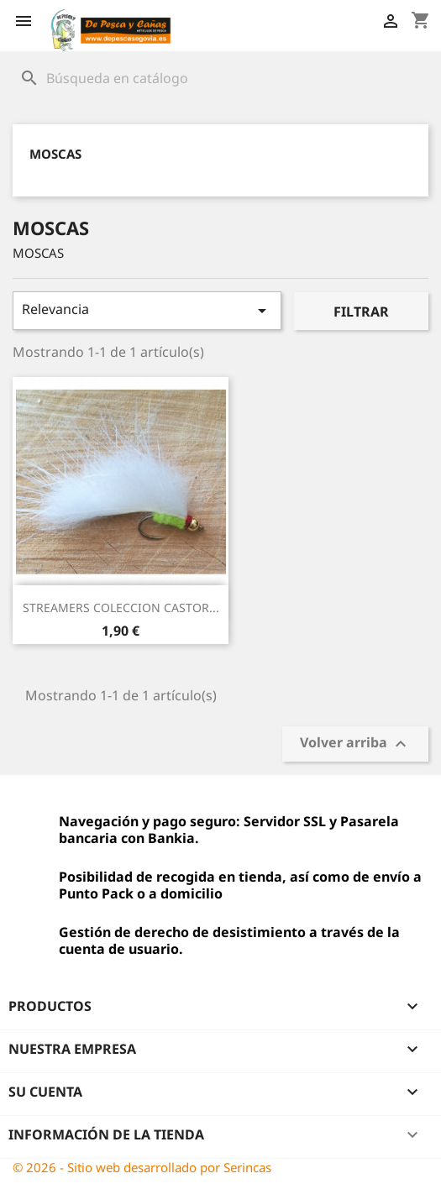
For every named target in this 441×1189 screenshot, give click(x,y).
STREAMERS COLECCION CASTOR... (121, 607)
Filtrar (361, 311)
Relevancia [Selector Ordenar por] (147, 310)
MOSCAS (55, 153)
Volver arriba (355, 744)
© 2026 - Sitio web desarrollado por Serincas (142, 1167)
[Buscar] (220, 78)
